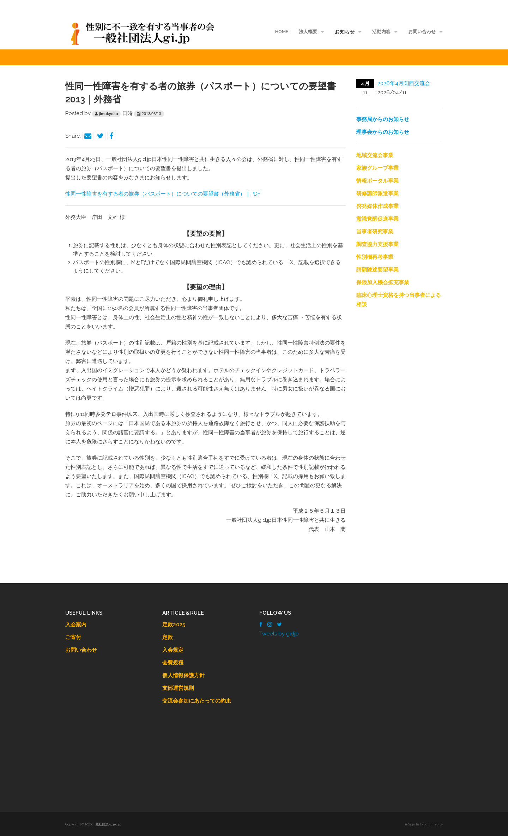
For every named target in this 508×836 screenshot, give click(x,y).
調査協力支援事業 (377, 244)
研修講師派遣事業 (377, 193)
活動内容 (381, 31)
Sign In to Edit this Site (424, 824)
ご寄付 (73, 637)
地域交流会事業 (374, 155)
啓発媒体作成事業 (377, 206)
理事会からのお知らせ (382, 132)
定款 (167, 637)
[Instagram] (269, 624)
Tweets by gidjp (279, 634)
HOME (281, 31)
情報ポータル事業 (377, 181)
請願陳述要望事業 (377, 270)
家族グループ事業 (377, 168)
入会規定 (172, 650)
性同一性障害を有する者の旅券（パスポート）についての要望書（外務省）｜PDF (162, 194)
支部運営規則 (178, 688)
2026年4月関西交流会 (403, 83)
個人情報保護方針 (183, 675)
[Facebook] (260, 624)
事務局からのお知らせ (382, 119)
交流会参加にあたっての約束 (196, 701)
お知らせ (345, 32)
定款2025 (173, 624)
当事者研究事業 (374, 231)
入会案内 (75, 624)
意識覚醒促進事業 (377, 219)
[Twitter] (279, 624)
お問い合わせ (422, 31)
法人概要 (308, 31)
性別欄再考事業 (374, 257)
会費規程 (172, 662)
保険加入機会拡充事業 (382, 282)
